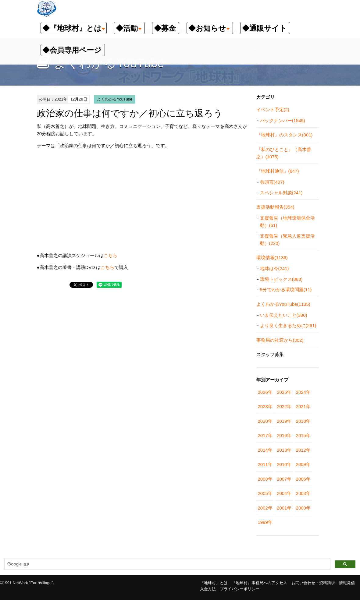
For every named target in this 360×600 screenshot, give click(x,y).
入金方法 (208, 589)
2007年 (284, 479)
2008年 (265, 479)
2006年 (303, 479)
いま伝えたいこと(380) (283, 315)
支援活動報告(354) (275, 207)
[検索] (166, 564)
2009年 (303, 464)
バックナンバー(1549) (282, 120)
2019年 (284, 421)
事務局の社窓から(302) (280, 340)
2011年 (265, 464)
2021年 (303, 406)
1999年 (265, 522)
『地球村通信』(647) (277, 171)
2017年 (265, 435)
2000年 (303, 507)
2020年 (265, 421)
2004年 (284, 493)
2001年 (284, 507)
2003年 (303, 493)
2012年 (303, 450)
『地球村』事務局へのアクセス (259, 583)
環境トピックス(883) (281, 279)
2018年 (303, 421)
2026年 (265, 392)
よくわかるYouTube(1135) (283, 304)
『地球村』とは (214, 583)
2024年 (303, 392)
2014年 (265, 450)
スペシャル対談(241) (281, 192)
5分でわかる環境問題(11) (286, 289)
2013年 (284, 450)
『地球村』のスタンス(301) (284, 134)
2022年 (284, 406)
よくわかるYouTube (114, 99)
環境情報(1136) (272, 257)
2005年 (265, 493)
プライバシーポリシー (239, 589)
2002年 (265, 507)
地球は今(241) (274, 268)
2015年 (303, 435)
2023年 (265, 406)
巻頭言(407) (272, 182)
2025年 (284, 392)
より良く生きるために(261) (288, 325)
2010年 (284, 464)
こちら (110, 255)
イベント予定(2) (272, 109)
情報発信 (347, 583)
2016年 (284, 435)
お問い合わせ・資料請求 (313, 583)
